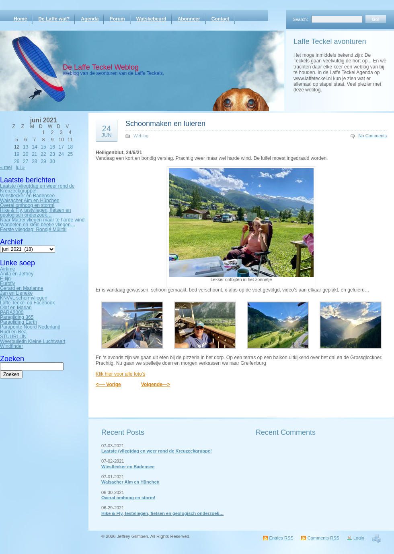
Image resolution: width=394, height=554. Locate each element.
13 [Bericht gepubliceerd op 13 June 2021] (25, 147)
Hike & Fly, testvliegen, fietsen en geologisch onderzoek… (35, 212)
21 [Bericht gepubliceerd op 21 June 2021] (34, 154)
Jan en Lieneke (16, 293)
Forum (117, 19)
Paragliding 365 (16, 317)
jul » (20, 167)
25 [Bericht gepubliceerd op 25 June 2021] (70, 154)
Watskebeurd (151, 19)
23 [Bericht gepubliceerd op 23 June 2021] (52, 154)
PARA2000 (11, 312)
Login (358, 537)
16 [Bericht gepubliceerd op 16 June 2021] (52, 147)
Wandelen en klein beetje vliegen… (38, 224)
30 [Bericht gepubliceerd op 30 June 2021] (52, 161)
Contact (220, 19)
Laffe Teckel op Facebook (27, 303)
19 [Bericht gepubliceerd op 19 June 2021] (16, 154)
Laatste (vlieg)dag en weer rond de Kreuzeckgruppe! (37, 188)
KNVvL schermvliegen (23, 298)
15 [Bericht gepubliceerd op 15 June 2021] (43, 147)
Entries (281, 537)
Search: (300, 19)
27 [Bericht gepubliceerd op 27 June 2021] (25, 161)
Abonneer (189, 19)
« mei (6, 167)
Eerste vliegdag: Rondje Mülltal (33, 229)
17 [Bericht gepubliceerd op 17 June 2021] (61, 147)
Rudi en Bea (13, 332)
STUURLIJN (13, 336)
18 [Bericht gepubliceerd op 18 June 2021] (70, 147)
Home (20, 19)
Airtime (7, 269)
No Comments (373, 135)
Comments (323, 537)
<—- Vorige (108, 384)
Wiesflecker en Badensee (27, 195)
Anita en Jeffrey (16, 274)
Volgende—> (155, 384)
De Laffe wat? (54, 19)
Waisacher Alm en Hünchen (30, 200)
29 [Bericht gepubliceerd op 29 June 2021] (43, 161)
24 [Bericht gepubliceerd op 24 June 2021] (61, 154)
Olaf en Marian (16, 307)
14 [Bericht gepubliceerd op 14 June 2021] (34, 147)
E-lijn (5, 278)
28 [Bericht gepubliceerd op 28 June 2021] (34, 161)
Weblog (140, 135)
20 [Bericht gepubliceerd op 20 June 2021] (25, 154)
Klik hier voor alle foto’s (120, 374)
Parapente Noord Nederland (30, 327)
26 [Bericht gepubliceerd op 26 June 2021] (16, 161)
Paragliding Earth (18, 322)
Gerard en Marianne (21, 288)
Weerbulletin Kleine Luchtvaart (33, 341)
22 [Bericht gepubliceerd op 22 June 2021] (43, 154)
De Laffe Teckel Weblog (101, 67)
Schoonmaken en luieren (165, 124)
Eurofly (7, 283)
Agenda (89, 19)
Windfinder (11, 346)
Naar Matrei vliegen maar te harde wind (42, 220)
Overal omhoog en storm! (27, 205)
